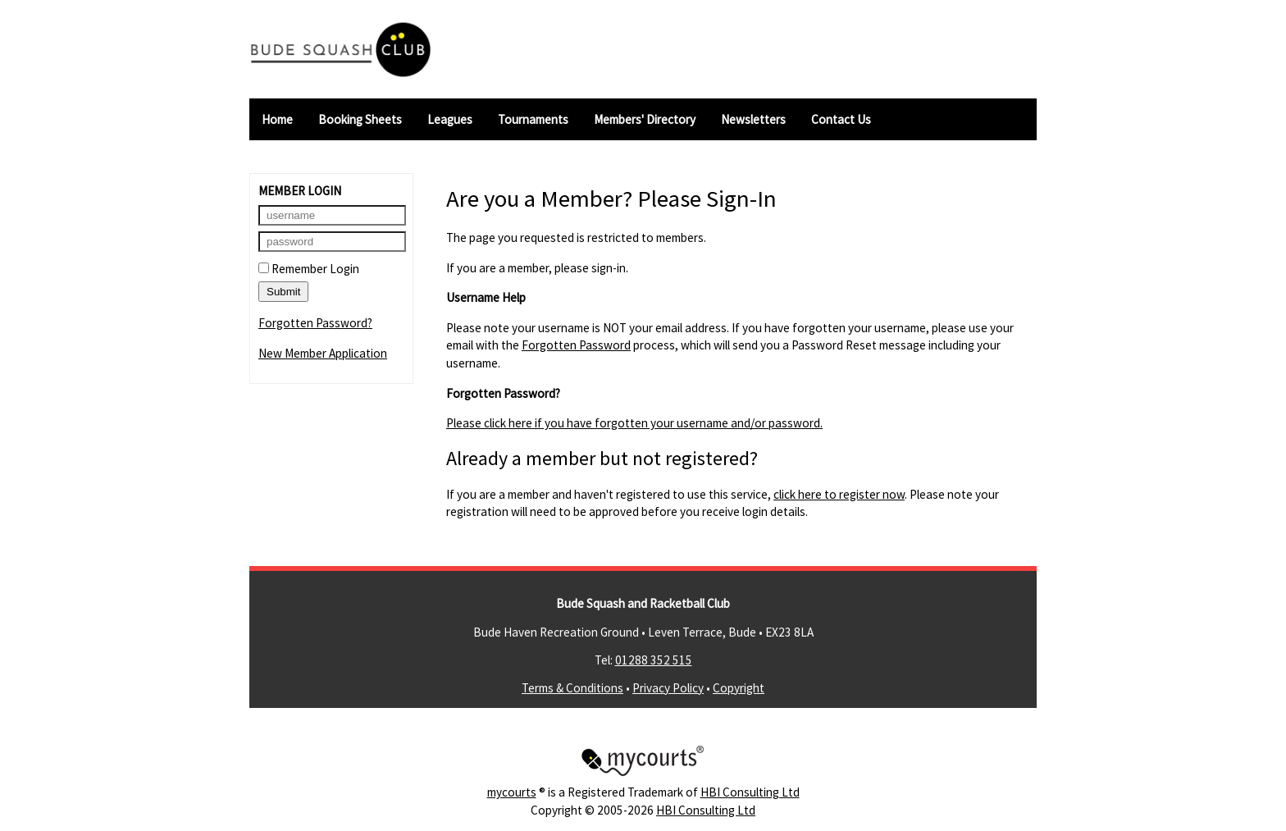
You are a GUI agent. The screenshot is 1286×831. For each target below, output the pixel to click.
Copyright (738, 688)
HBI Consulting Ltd (750, 792)
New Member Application (322, 353)
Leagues (449, 119)
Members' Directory (644, 119)
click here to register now (839, 494)
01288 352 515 (653, 660)
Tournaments (533, 119)
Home (277, 119)
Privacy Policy (668, 688)
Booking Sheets (360, 119)
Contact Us (841, 119)
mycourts (511, 792)
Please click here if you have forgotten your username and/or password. (634, 423)
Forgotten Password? (315, 323)
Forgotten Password (576, 345)
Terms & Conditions (572, 688)
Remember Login (308, 268)
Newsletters (753, 119)
